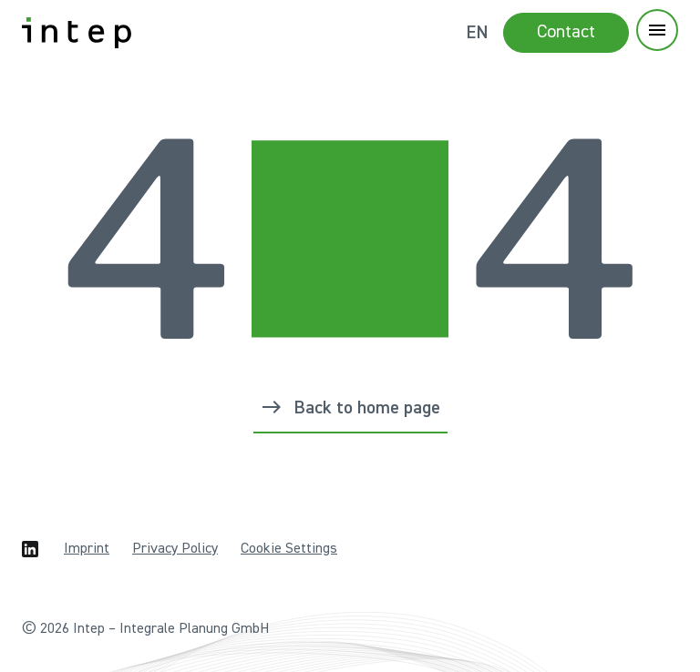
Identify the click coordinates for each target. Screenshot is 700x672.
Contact (566, 32)
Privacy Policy (175, 549)
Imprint (86, 549)
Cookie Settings (289, 549)
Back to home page (366, 408)
